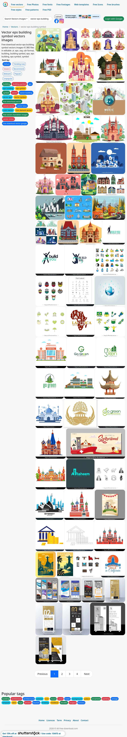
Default (7, 64)
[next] (87, 673)
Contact (84, 720)
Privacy (67, 720)
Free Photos (32, 4)
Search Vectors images (15, 18)
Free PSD (47, 9)
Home (5, 26)
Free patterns (32, 9)
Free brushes (113, 4)
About (76, 720)
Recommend (19, 69)
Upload (58, 16)
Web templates (81, 4)
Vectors (14, 26)
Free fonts (48, 4)
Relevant (7, 74)
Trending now (19, 64)
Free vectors (17, 4)
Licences (51, 720)
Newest (7, 69)
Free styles (16, 9)
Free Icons (98, 4)
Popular (18, 74)
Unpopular (8, 78)
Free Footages (63, 4)
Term (59, 720)
